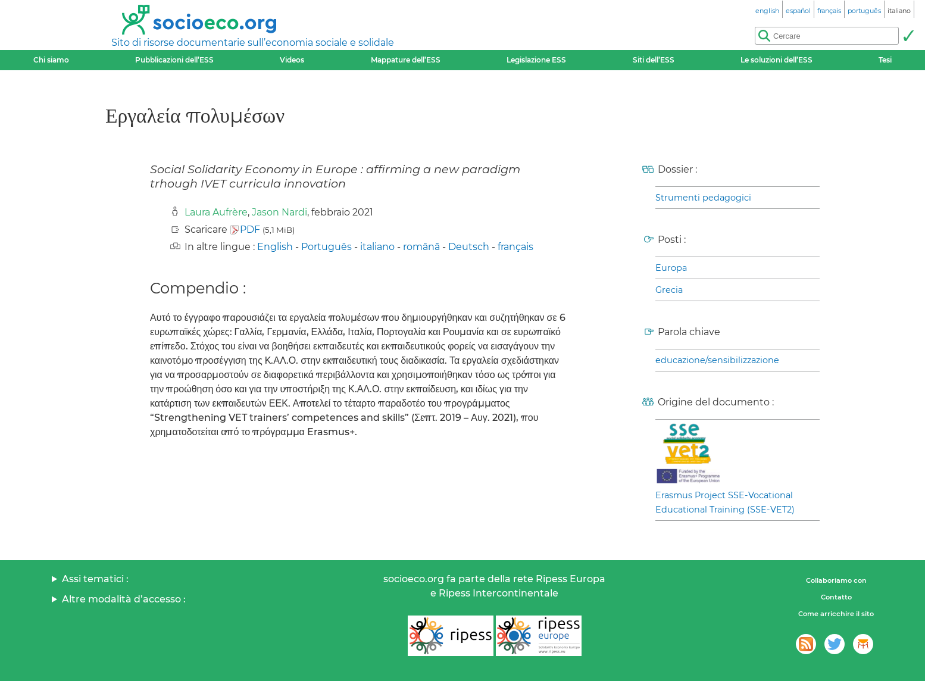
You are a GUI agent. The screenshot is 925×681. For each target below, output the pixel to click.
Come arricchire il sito (836, 614)
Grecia (669, 290)
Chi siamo (51, 59)
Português (326, 246)
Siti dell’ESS (653, 59)
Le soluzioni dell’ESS (776, 59)
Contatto (836, 597)
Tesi (885, 59)
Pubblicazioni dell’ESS (174, 59)
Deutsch (468, 246)
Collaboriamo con (836, 580)
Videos (292, 59)
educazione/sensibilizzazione (717, 360)
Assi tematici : (95, 579)
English (275, 246)
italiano (377, 246)
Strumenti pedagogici (703, 197)
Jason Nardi (279, 212)
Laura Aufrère (216, 212)
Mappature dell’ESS (405, 59)
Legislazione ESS (536, 59)
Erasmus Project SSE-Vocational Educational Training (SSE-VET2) (725, 502)
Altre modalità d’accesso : (124, 599)
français (515, 246)
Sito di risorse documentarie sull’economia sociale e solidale (252, 42)
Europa (671, 268)
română (421, 246)
